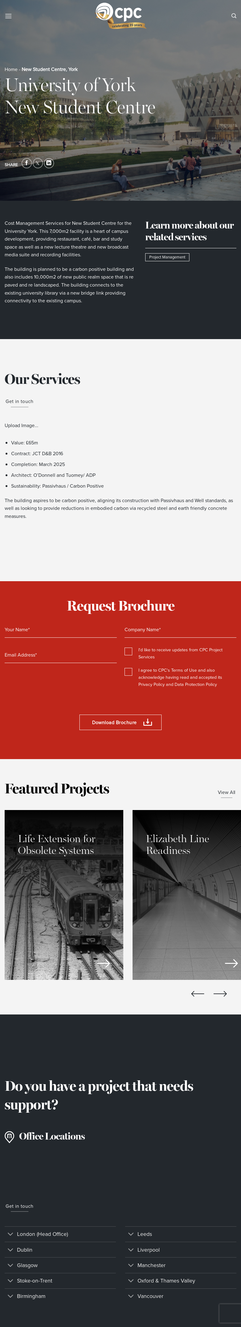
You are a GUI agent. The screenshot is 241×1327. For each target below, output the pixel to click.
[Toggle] (11, 1234)
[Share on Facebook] (27, 163)
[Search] (233, 16)
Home (11, 69)
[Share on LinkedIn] (49, 163)
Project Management (167, 257)
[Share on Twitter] (38, 163)
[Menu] (8, 15)
